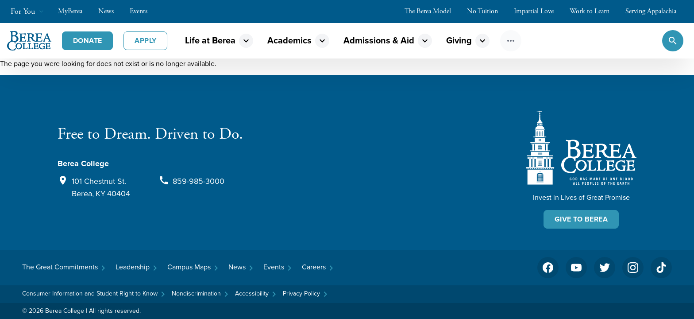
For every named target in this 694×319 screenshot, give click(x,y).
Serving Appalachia (655, 11)
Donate (87, 40)
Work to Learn (594, 11)
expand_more (246, 40)
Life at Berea (210, 40)
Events (143, 11)
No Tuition (487, 11)
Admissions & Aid (378, 40)
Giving (459, 40)
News (110, 11)
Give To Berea (581, 219)
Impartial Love (538, 11)
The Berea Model (432, 11)
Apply (145, 40)
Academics (289, 40)
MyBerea (74, 11)
